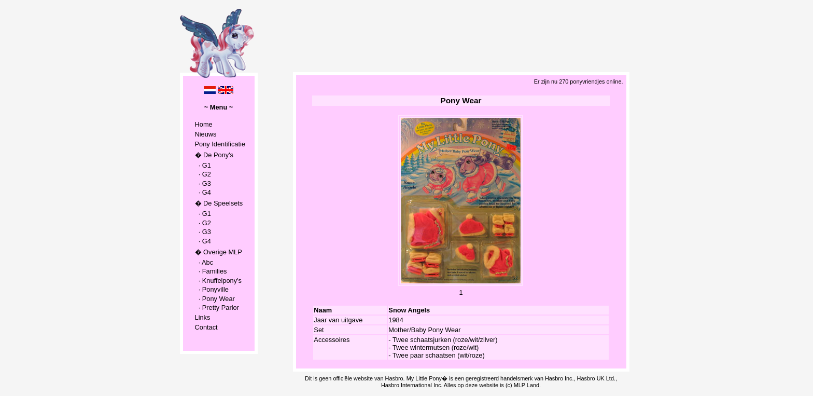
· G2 (203, 174)
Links (203, 317)
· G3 (203, 183)
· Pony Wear (215, 299)
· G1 (203, 165)
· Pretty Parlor (217, 307)
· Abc (204, 262)
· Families (211, 271)
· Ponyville (212, 289)
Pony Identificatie (220, 144)
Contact (206, 327)
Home (204, 124)
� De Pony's (214, 155)
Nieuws (206, 134)
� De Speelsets (219, 203)
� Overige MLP (218, 252)
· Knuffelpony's (218, 280)
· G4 (203, 192)
